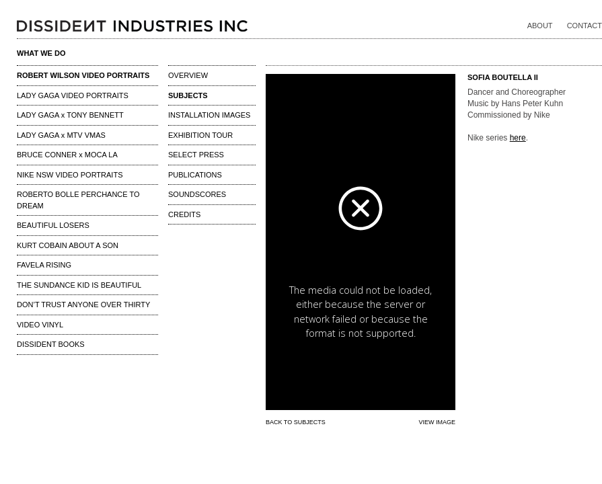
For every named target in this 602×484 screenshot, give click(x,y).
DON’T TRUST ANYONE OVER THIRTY (83, 304)
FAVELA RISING (44, 265)
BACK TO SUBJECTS (296, 422)
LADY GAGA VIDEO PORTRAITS (72, 95)
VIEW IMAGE (436, 422)
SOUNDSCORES (197, 194)
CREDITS (184, 214)
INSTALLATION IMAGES (209, 115)
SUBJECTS (188, 95)
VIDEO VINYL (40, 325)
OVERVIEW (188, 75)
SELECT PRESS (196, 155)
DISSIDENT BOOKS (51, 344)
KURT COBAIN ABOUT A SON (67, 245)
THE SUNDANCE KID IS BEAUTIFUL (79, 285)
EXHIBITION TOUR (200, 135)
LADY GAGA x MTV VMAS (61, 135)
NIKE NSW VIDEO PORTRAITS (70, 175)
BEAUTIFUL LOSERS (53, 225)
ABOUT (540, 26)
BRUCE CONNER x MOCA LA (67, 155)
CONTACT (584, 26)
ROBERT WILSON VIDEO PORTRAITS (83, 75)
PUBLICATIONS (195, 175)
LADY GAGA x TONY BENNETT (70, 115)
